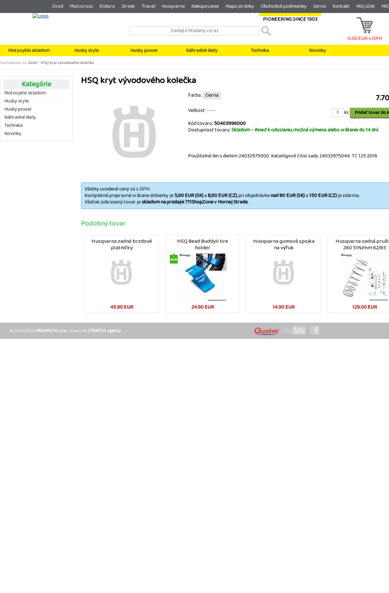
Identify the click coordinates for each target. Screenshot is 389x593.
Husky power (144, 50)
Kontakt (341, 6)
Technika (260, 50)
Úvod (57, 6)
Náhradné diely (202, 50)
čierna (211, 95)
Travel (148, 6)
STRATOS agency (104, 330)
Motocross (81, 6)
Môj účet (365, 6)
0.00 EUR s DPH (365, 35)
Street (128, 6)
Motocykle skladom (29, 50)
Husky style (86, 50)
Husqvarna (173, 6)
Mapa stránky (239, 6)
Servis (319, 6)
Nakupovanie (205, 6)
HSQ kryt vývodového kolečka (67, 62)
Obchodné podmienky (284, 6)
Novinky (317, 50)
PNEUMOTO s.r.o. (51, 330)
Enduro (107, 6)
